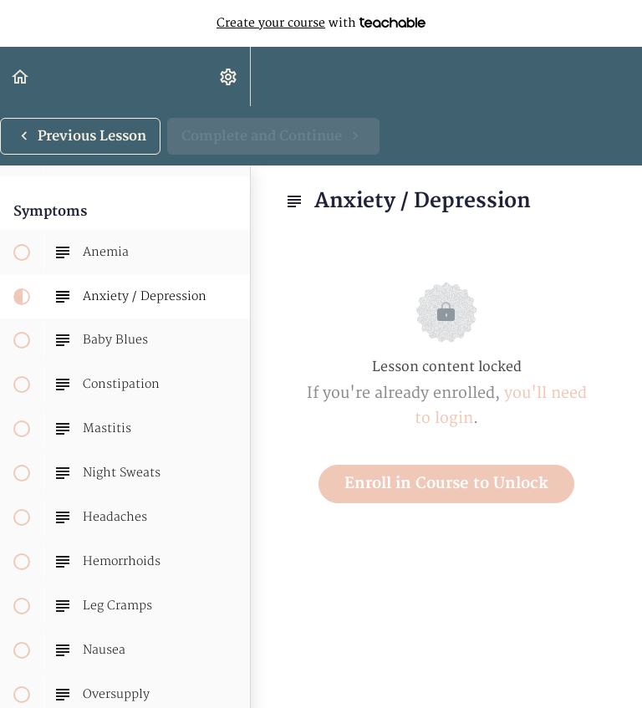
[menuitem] (229, 76)
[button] (21, 76)
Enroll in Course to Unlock (446, 483)
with (321, 23)
